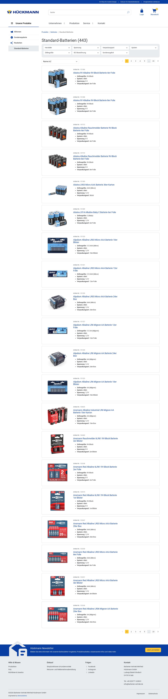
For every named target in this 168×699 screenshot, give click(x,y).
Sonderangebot (115, 53)
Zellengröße (57, 53)
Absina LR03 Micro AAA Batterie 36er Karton (93, 184)
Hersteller (57, 48)
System (144, 48)
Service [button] (88, 23)
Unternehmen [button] (57, 23)
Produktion (74, 23)
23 (153, 61)
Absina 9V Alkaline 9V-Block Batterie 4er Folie (94, 73)
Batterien (54, 32)
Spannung (86, 48)
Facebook (91, 666)
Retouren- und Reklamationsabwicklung (61, 669)
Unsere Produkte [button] (21, 23)
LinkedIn (91, 672)
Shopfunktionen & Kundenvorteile (59, 666)
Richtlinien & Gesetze (15, 672)
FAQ (9, 669)
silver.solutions (22, 696)
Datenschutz (153, 694)
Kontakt (101, 23)
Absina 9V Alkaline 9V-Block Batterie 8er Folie (94, 100)
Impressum (141, 694)
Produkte (45, 32)
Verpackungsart (115, 48)
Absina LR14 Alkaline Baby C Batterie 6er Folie (94, 212)
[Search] (86, 12)
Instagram (92, 669)
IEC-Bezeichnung (86, 53)
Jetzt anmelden (153, 650)
